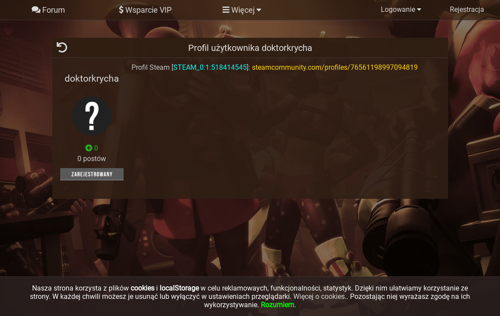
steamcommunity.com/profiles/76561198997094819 (335, 67)
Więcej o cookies (319, 296)
